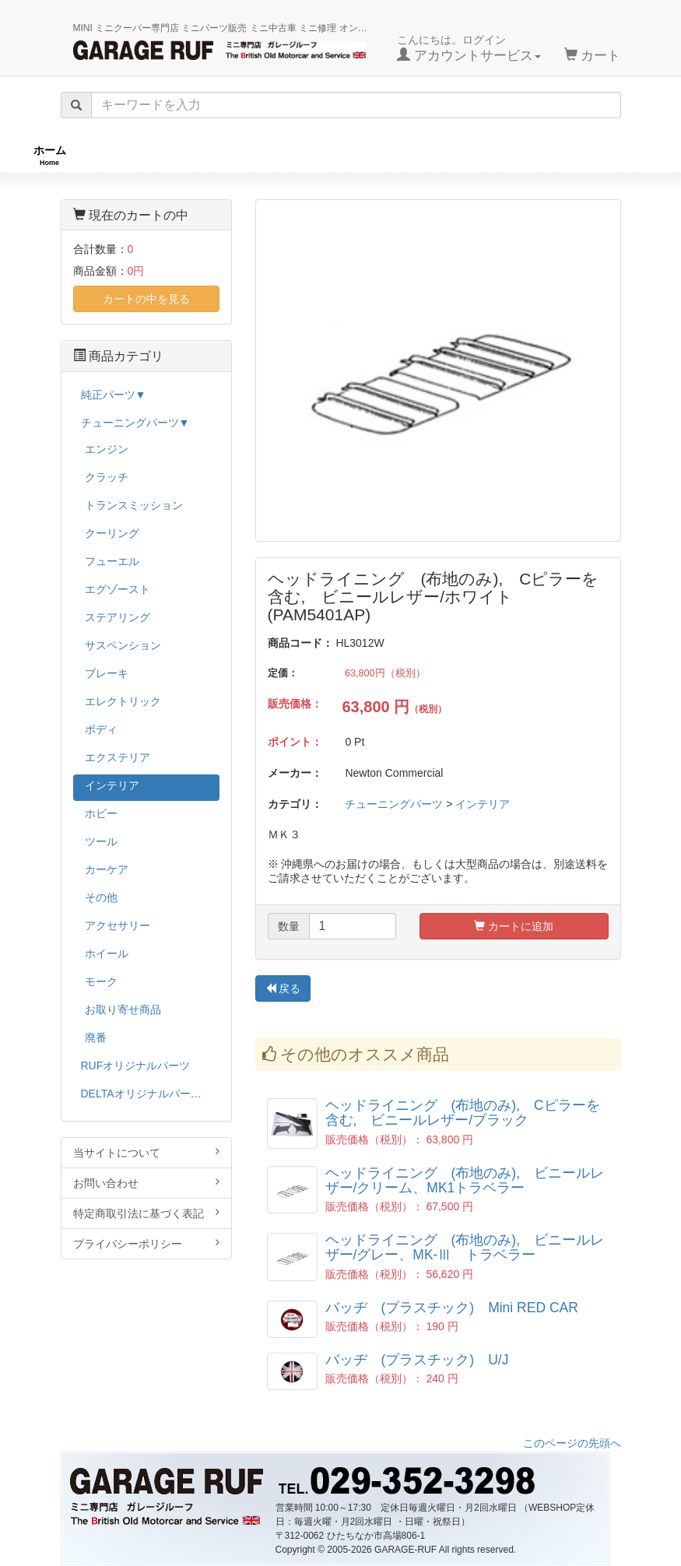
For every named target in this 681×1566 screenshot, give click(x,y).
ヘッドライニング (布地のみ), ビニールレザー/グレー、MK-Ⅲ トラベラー (465, 1248)
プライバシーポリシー (146, 1243)
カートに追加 (513, 927)
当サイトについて (146, 1152)
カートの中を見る (146, 299)
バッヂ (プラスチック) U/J (417, 1360)
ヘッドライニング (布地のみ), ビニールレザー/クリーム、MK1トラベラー (465, 1180)
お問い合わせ (146, 1182)
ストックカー (615, 155)
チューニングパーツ (346, 155)
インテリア (482, 805)
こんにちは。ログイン (469, 48)
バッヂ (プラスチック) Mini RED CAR (451, 1307)
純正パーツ (489, 155)
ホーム (49, 155)
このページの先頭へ (572, 1444)
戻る (283, 989)
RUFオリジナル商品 (181, 155)
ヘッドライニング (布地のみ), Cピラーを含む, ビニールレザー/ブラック (462, 1113)
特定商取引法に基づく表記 (146, 1213)
